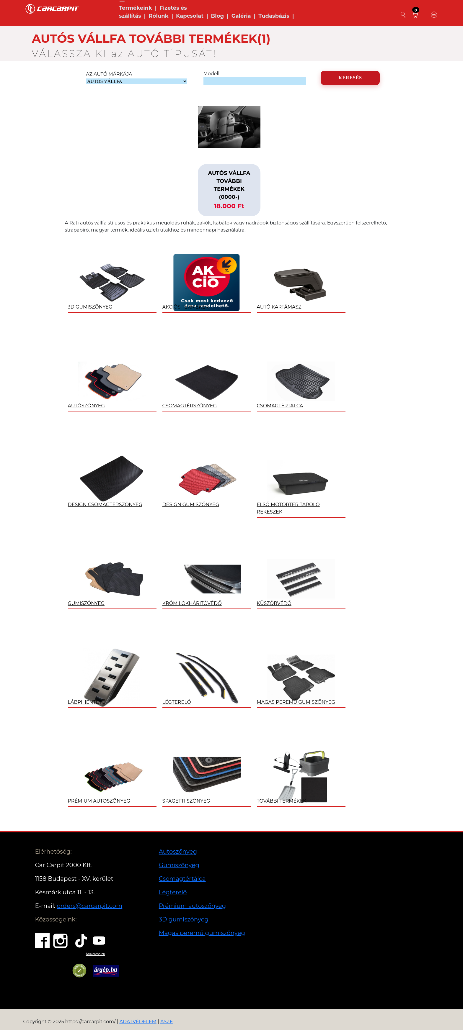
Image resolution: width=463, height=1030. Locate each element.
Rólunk (158, 16)
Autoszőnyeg (178, 851)
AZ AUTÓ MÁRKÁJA (109, 74)
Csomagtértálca (182, 878)
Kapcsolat (189, 16)
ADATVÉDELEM (137, 1021)
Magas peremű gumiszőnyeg (202, 932)
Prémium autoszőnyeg (192, 905)
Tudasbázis (273, 16)
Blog (217, 16)
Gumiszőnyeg (179, 865)
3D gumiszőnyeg (184, 919)
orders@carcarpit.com (89, 905)
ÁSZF (166, 1021)
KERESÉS (350, 77)
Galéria (241, 16)
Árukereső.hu (95, 954)
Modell (211, 73)
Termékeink (135, 8)
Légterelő (173, 892)
